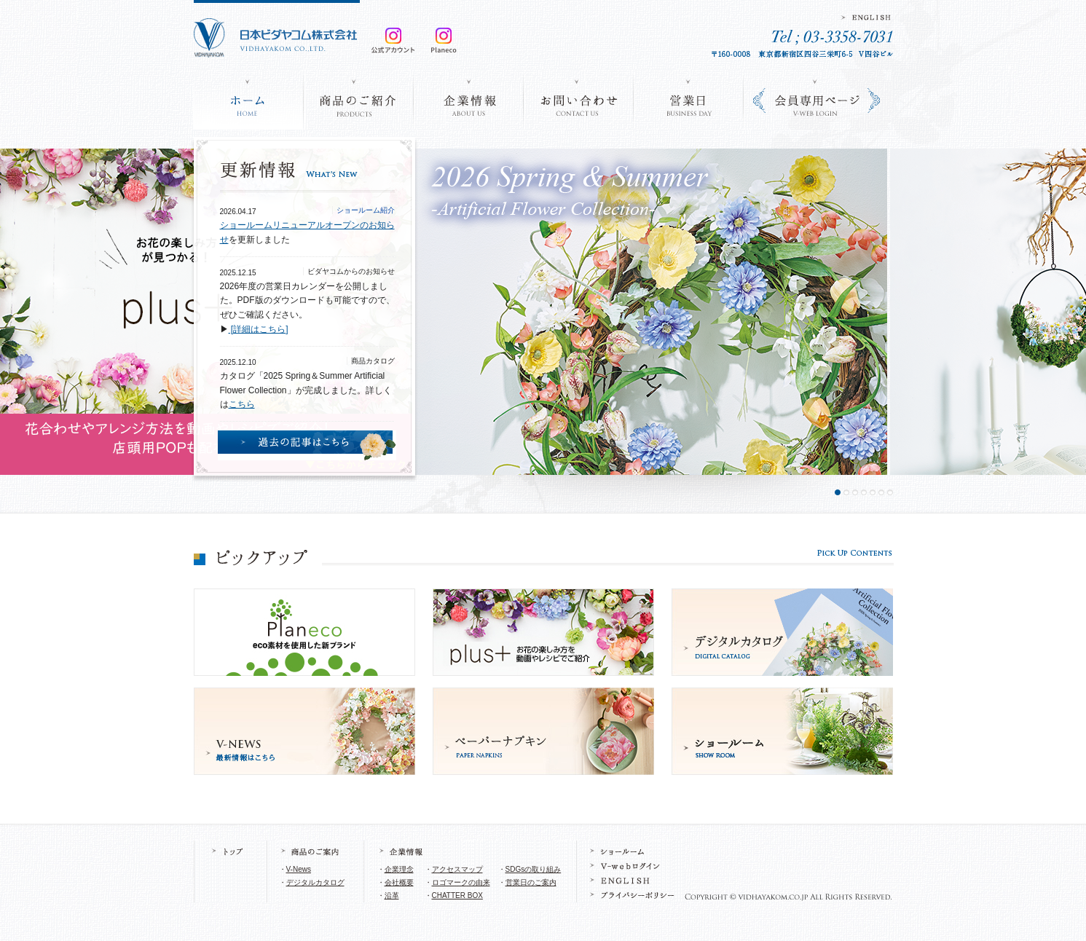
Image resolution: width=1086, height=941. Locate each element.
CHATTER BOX (457, 895)
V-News (298, 869)
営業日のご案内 (530, 882)
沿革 (392, 895)
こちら (242, 404)
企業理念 (399, 869)
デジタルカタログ (315, 882)
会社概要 (399, 882)
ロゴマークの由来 (461, 882)
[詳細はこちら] (258, 329)
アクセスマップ (457, 869)
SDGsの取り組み (533, 869)
